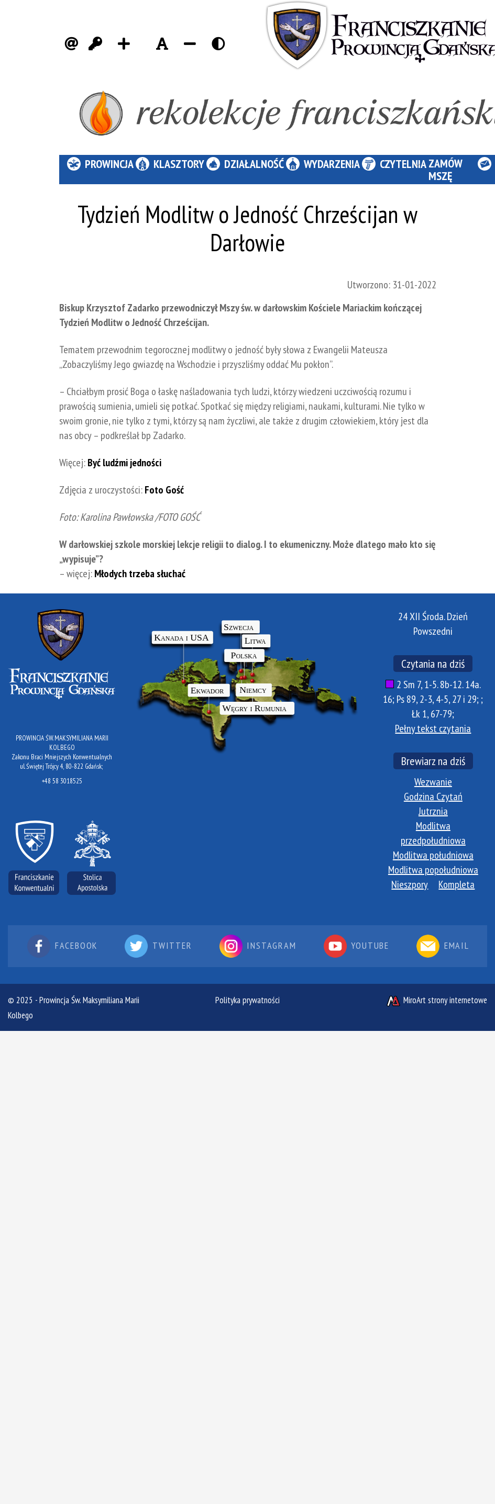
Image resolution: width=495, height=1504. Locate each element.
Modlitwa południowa (433, 855)
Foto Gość (164, 490)
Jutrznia (433, 811)
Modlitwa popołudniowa (433, 870)
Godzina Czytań (433, 796)
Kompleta (456, 884)
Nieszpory (409, 884)
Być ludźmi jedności (124, 462)
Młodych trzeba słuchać (139, 573)
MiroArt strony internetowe (436, 1000)
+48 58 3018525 (62, 781)
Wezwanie (433, 782)
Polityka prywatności (247, 1000)
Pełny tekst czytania (433, 728)
